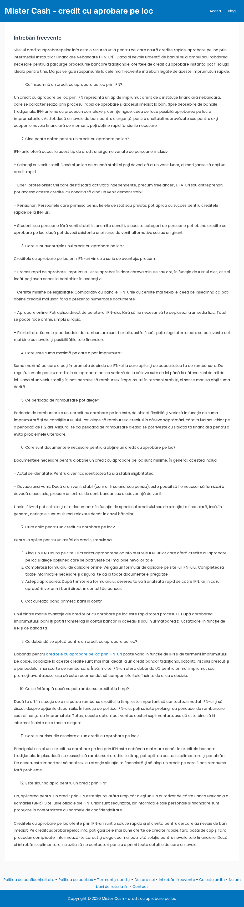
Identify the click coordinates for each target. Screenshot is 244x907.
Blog (232, 10)
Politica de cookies (75, 879)
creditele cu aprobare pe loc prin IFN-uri (84, 654)
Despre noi (144, 879)
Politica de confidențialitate (28, 879)
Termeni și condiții (113, 879)
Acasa (215, 10)
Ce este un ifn (212, 879)
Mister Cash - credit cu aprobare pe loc (79, 10)
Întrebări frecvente (177, 879)
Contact (140, 886)
